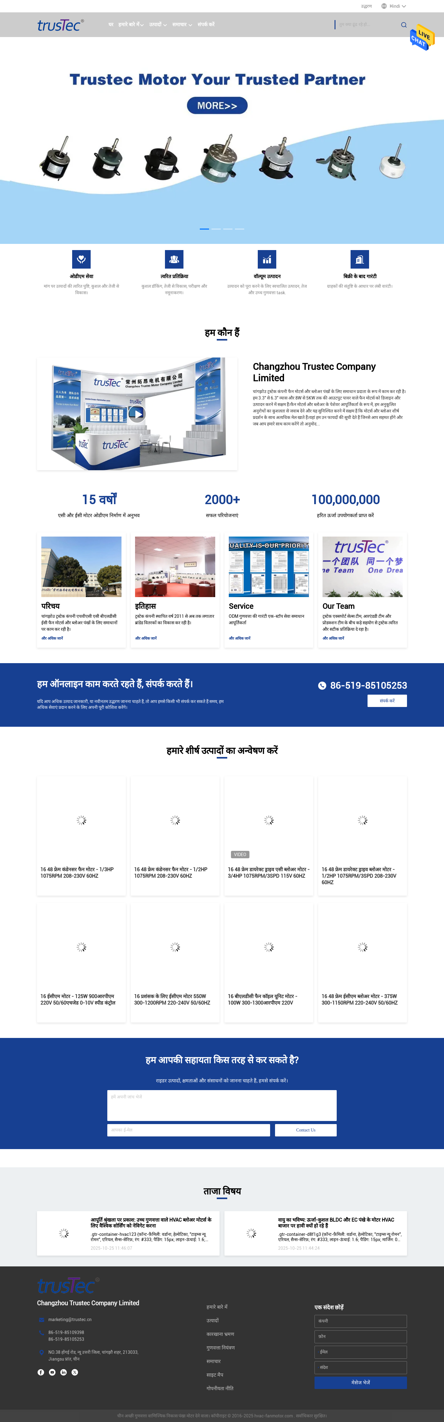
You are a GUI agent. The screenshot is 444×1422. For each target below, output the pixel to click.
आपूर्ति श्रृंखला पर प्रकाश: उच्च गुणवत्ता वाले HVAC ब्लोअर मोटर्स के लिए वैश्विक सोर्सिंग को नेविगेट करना (151, 1223)
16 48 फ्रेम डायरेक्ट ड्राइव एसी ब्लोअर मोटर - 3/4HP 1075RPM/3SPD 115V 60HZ (269, 873)
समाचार (182, 24)
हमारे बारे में (131, 24)
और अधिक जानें (52, 638)
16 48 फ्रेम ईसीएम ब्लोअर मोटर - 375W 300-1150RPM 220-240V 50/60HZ (360, 999)
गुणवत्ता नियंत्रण (221, 1348)
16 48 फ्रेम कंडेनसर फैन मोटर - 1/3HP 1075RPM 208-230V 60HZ (76, 873)
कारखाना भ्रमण (220, 1334)
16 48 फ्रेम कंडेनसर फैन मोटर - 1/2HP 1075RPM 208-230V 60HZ (170, 873)
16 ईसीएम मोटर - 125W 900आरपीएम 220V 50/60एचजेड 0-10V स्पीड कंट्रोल (77, 999)
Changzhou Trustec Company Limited (314, 372)
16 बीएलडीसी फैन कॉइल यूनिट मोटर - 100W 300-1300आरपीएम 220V (262, 999)
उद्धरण (366, 6)
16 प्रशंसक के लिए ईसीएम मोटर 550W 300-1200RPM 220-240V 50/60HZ (172, 999)
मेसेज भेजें (361, 1382)
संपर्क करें (206, 24)
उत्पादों (158, 24)
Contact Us (306, 1130)
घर (111, 24)
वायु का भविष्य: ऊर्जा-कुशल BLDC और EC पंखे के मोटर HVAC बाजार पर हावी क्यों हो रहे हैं (336, 1223)
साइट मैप (215, 1375)
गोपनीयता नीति (220, 1388)
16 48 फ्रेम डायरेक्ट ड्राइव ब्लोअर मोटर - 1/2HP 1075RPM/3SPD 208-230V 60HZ (359, 876)
